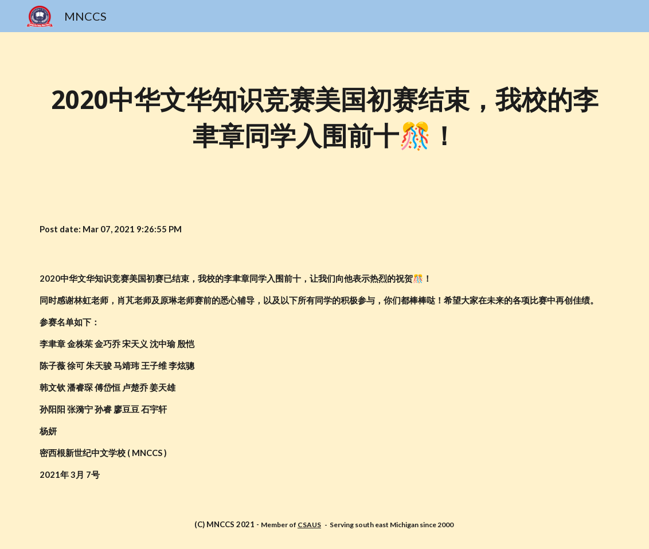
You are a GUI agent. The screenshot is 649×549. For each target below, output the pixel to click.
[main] (324, 118)
